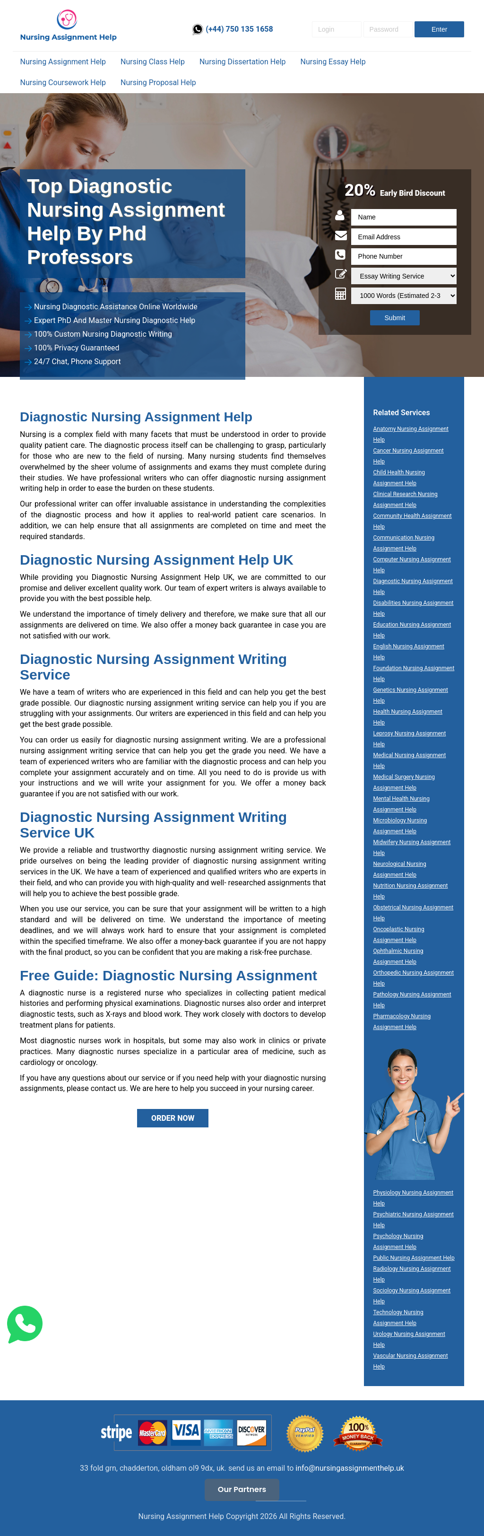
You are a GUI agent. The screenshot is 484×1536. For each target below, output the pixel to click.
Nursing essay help (333, 61)
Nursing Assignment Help (63, 61)
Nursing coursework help (63, 82)
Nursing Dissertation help (242, 61)
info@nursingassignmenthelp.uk (349, 1468)
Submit (395, 318)
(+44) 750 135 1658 (232, 29)
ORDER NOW (172, 1118)
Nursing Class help (153, 61)
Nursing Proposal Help (158, 82)
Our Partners (242, 1489)
